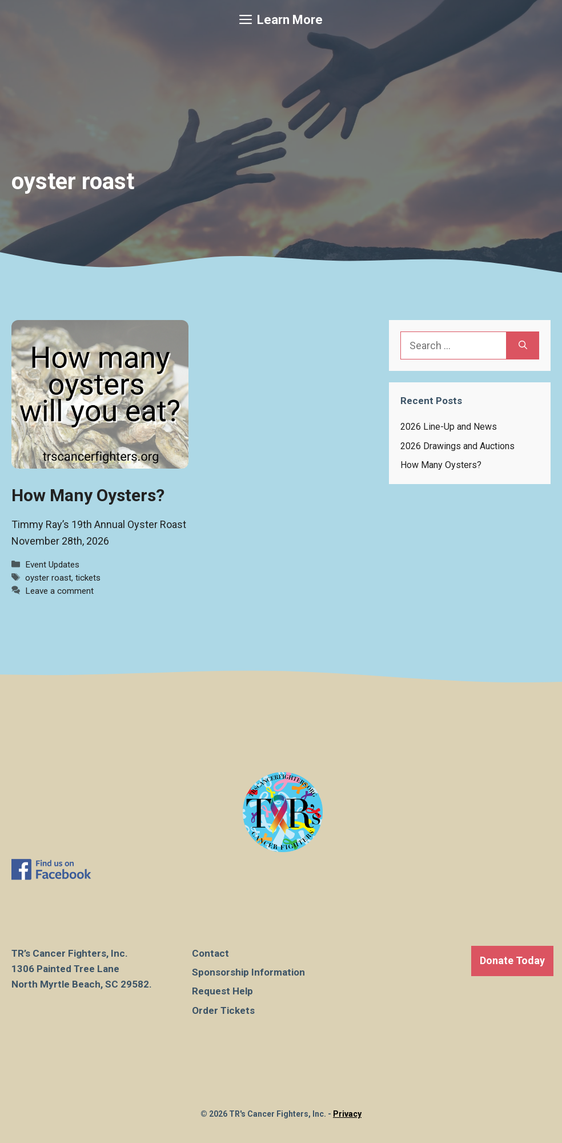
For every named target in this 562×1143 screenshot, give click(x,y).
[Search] (523, 345)
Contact (210, 953)
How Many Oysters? (87, 495)
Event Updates (52, 564)
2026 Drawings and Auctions (457, 446)
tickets (88, 578)
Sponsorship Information (248, 972)
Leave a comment (59, 591)
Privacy (347, 1113)
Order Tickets (223, 1010)
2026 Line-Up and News (448, 426)
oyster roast (48, 578)
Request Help (222, 991)
